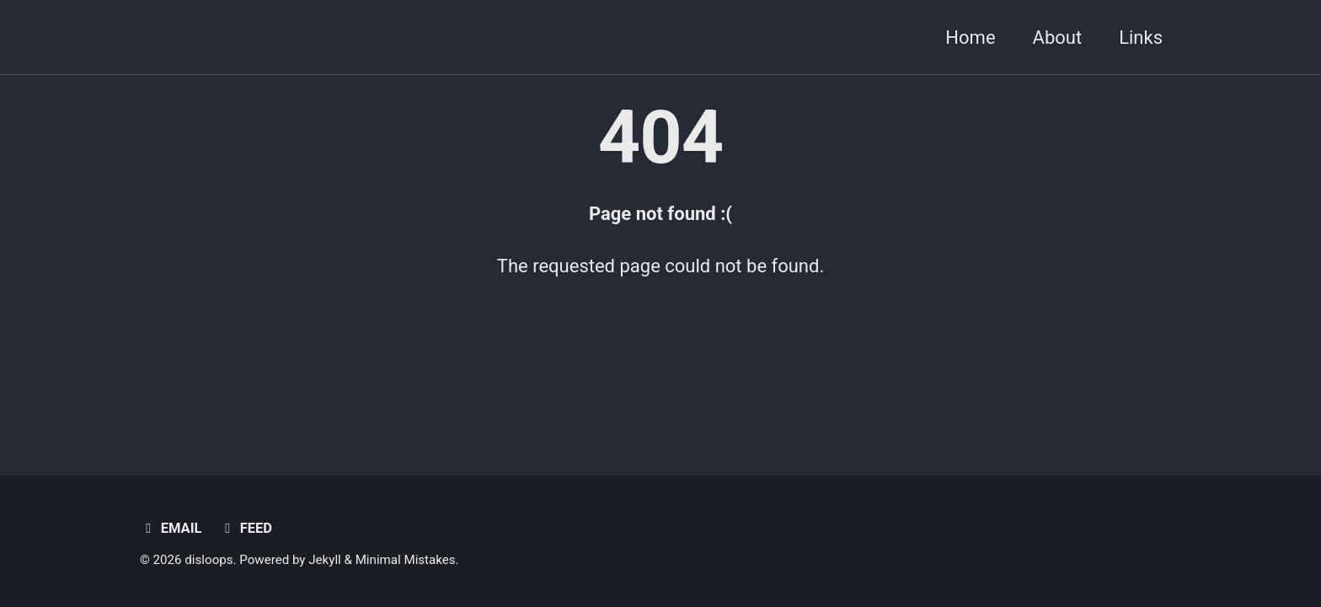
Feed (245, 528)
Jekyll (324, 559)
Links (1141, 37)
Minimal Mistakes (406, 559)
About (1058, 37)
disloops (209, 559)
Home (970, 37)
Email (170, 528)
